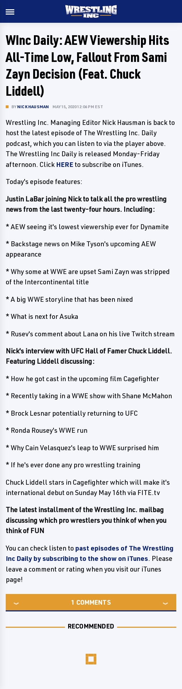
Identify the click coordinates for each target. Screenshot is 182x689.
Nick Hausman (33, 106)
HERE (64, 164)
